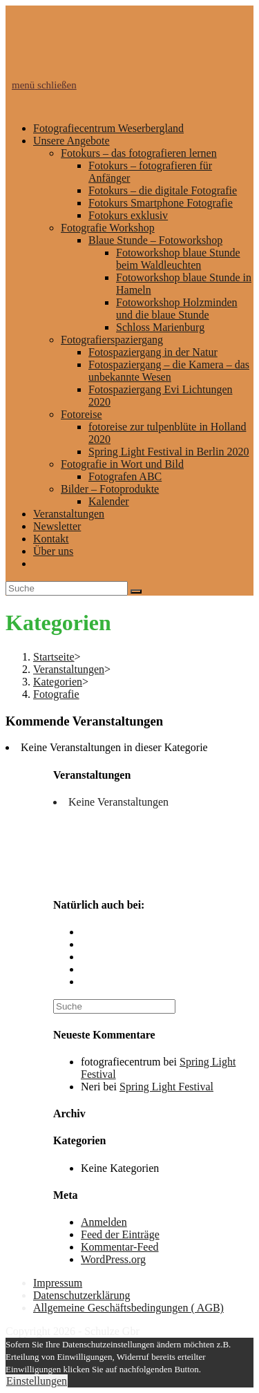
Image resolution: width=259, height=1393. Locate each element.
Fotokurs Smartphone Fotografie (160, 203)
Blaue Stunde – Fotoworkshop (155, 240)
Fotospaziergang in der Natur (153, 352)
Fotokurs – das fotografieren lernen (139, 153)
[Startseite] (54, 657)
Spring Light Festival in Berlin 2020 (168, 451)
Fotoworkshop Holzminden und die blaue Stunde (177, 308)
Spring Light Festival (166, 1086)
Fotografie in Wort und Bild (122, 464)
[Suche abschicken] (136, 591)
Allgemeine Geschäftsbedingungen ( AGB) (128, 1308)
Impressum (57, 1283)
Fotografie (56, 694)
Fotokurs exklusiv (128, 215)
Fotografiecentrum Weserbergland (108, 128)
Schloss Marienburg (160, 327)
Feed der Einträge (120, 1234)
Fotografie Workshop (108, 228)
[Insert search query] (67, 588)
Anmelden (104, 1222)
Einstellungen (36, 1381)
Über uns (53, 551)
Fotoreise (81, 414)
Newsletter (57, 526)
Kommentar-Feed (120, 1247)
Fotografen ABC (125, 476)
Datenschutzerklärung (81, 1295)
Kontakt (51, 538)
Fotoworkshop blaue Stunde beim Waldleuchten (178, 259)
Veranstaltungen (68, 514)
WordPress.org (113, 1259)
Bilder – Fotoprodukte (110, 489)
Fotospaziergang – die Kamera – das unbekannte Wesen (168, 371)
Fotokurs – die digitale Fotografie (162, 190)
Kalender (108, 501)
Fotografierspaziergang (112, 339)
